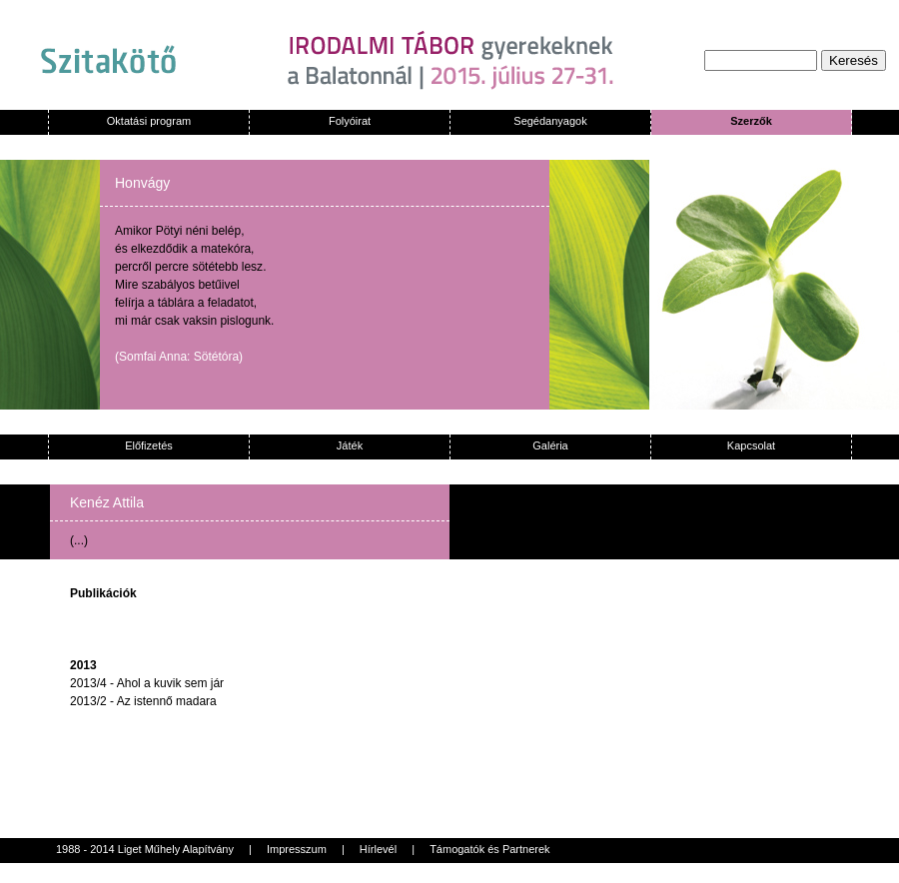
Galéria (549, 445)
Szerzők (751, 121)
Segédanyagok (549, 121)
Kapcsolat (751, 445)
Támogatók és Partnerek (489, 849)
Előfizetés (149, 445)
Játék (350, 445)
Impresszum (297, 849)
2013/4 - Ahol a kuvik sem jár (147, 683)
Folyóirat (350, 121)
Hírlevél (378, 849)
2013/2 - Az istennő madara (143, 701)
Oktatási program (149, 121)
